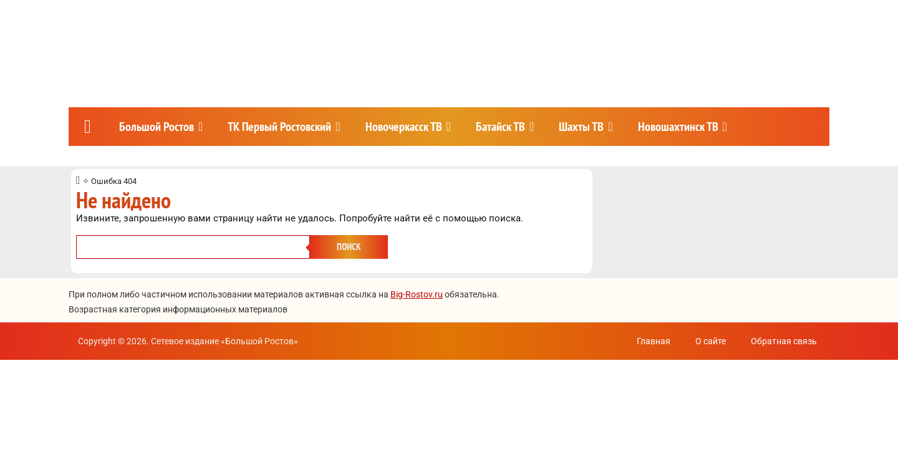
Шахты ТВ (581, 126)
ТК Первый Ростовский (279, 126)
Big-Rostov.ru (416, 294)
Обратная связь (784, 341)
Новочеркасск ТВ (403, 126)
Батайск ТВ (500, 126)
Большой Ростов (156, 126)
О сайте (710, 341)
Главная (653, 341)
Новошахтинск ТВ (678, 126)
